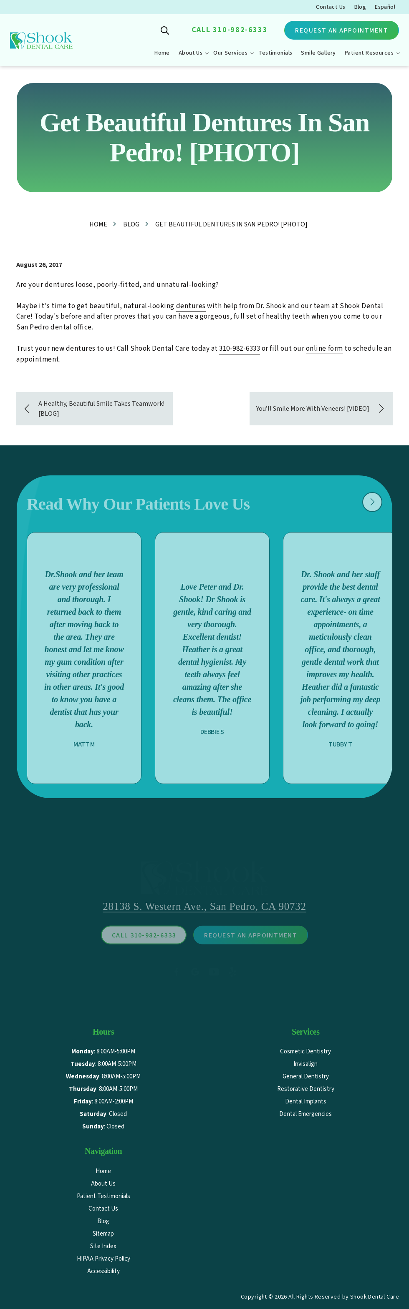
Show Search (165, 30)
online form (324, 349)
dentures (191, 306)
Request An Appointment (341, 30)
